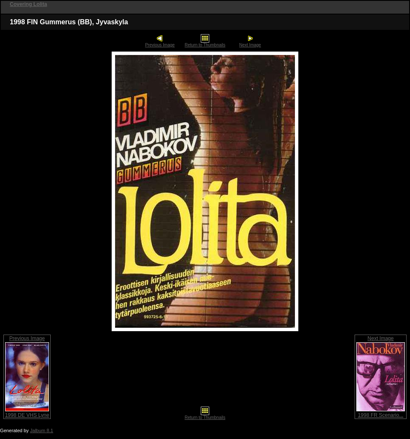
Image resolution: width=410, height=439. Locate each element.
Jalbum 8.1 (41, 430)
